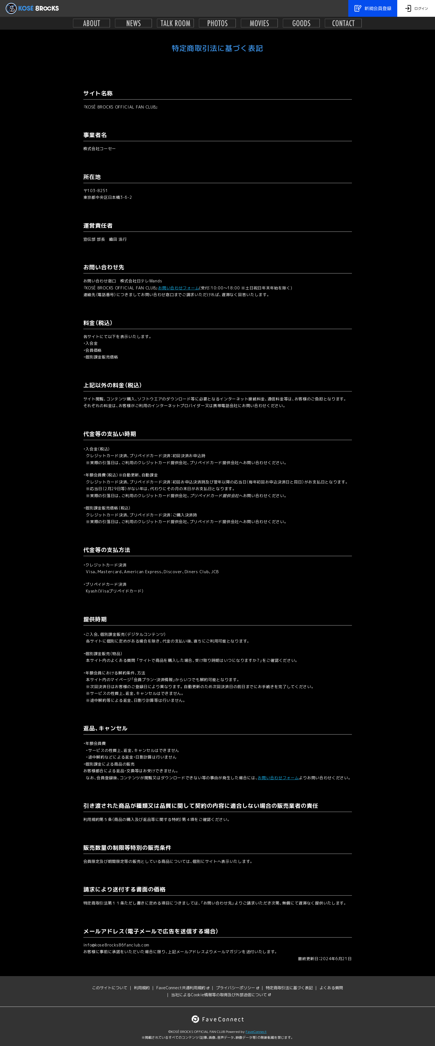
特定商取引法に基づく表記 (289, 987)
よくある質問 (331, 987)
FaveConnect (256, 1031)
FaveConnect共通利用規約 (182, 987)
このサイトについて (109, 987)
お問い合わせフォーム (178, 288)
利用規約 (142, 987)
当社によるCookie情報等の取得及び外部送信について (221, 994)
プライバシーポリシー (237, 987)
